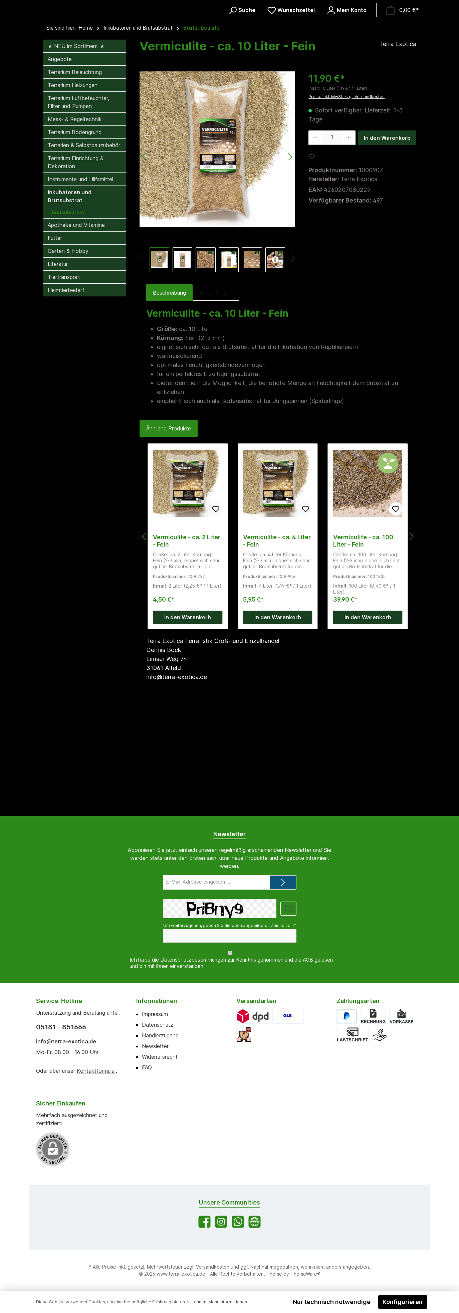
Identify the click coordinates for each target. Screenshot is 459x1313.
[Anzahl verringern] (315, 244)
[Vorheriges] (142, 366)
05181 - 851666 (61, 1027)
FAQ (147, 1067)
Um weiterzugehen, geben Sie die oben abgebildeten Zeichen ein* (229, 931)
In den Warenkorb (387, 244)
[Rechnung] (373, 1016)
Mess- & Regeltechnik (75, 225)
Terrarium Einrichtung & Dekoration (75, 268)
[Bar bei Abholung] (379, 1034)
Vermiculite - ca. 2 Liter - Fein (186, 647)
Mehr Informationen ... (229, 1301)
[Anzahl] (332, 244)
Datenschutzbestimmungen (193, 960)
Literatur (58, 370)
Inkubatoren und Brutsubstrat (69, 302)
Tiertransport (64, 383)
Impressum (155, 1014)
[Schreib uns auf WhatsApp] (237, 1221)
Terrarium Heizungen (72, 191)
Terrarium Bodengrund (75, 238)
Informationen (156, 1000)
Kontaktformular (96, 1070)
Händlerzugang (160, 1035)
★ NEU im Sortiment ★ (76, 152)
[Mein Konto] (346, 63)
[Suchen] (242, 63)
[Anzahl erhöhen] (349, 244)
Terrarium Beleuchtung (75, 178)
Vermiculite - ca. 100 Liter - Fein (363, 647)
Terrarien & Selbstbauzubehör (84, 251)
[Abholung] (243, 1034)
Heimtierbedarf (66, 396)
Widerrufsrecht (160, 1056)
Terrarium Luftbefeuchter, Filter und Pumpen (78, 208)
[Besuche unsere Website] (254, 1221)
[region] (217, 278)
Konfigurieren (403, 1301)
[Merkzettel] (291, 63)
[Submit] (283, 889)
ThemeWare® (305, 1274)
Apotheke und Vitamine (76, 331)
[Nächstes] (292, 366)
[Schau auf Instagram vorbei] (221, 1221)
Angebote (60, 165)
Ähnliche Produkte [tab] (168, 535)
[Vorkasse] (401, 1016)
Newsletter (155, 1046)
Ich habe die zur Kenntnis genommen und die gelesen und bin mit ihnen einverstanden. (231, 963)
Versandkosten (212, 1267)
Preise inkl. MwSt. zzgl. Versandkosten (346, 203)
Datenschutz (157, 1024)
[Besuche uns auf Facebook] (204, 1221)
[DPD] (252, 1016)
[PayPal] (347, 1016)
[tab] (169, 399)
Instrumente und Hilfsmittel (80, 285)
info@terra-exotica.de (66, 1041)
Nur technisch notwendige (332, 1301)
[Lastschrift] (352, 1034)
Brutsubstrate (68, 319)
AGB (308, 960)
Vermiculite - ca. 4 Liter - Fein (277, 647)
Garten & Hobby (68, 357)
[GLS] (288, 1016)
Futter (55, 344)
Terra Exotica (397, 150)
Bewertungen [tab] (216, 399)
